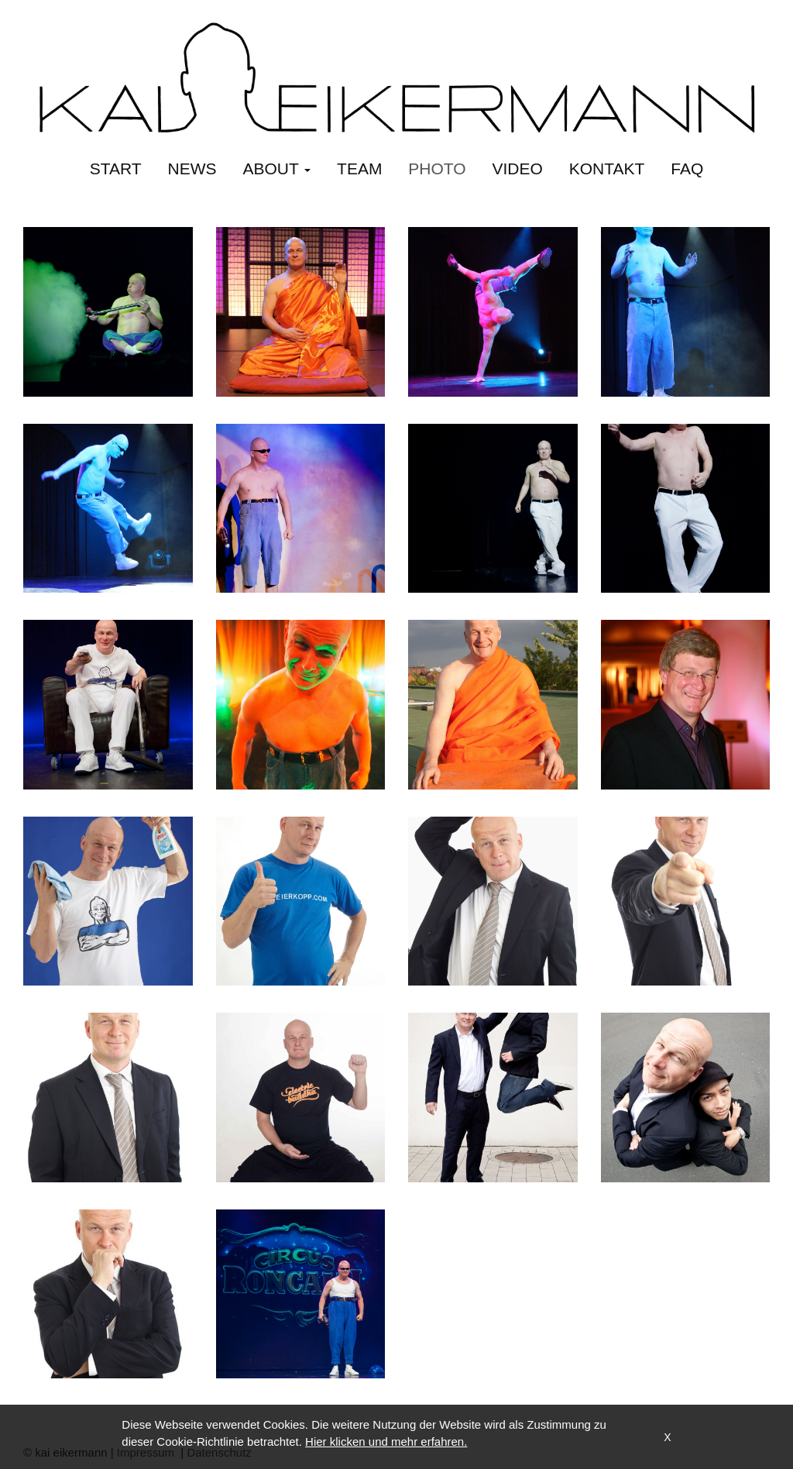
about (276, 168)
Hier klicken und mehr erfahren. (386, 1441)
